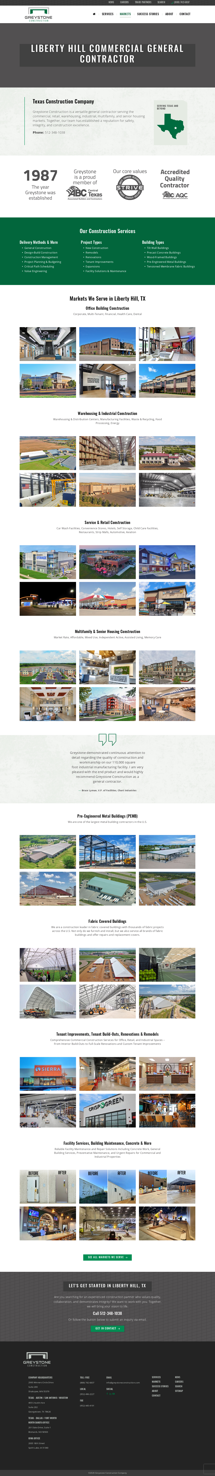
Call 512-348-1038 (107, 1314)
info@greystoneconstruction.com (123, 1382)
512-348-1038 (55, 132)
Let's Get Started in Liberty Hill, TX (107, 1286)
